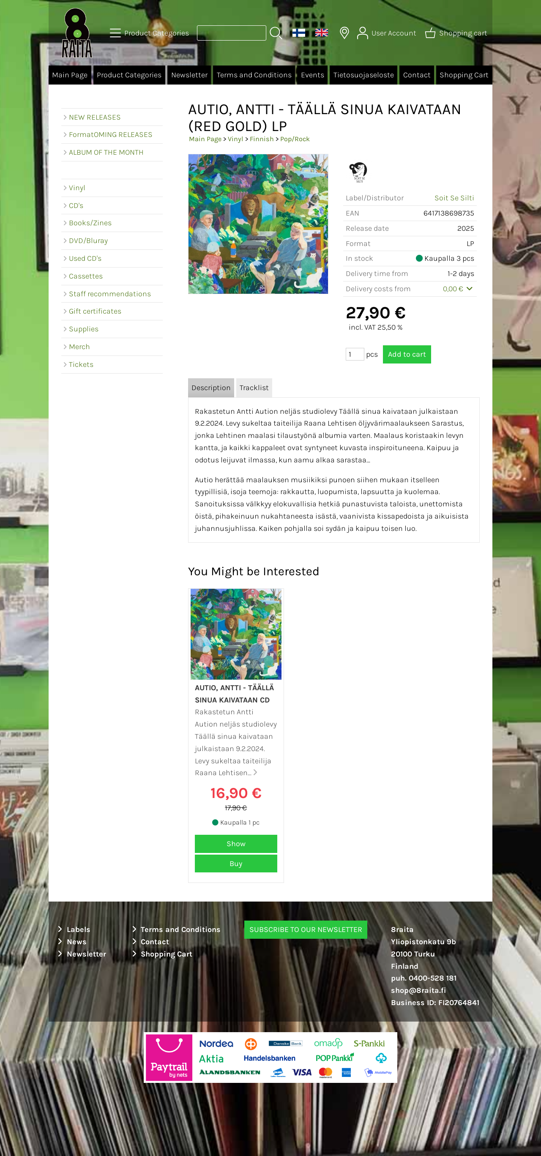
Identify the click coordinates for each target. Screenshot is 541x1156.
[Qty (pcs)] (355, 354)
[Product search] (231, 33)
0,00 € (459, 288)
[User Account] (387, 33)
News (71, 941)
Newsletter (189, 74)
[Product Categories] (150, 33)
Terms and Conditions (254, 74)
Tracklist (254, 387)
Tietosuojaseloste (363, 74)
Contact (417, 74)
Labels (72, 929)
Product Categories (129, 74)
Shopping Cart (464, 74)
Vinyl (235, 139)
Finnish (262, 139)
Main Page (69, 74)
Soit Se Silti (454, 197)
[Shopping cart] (457, 33)
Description (211, 387)
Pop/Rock (295, 139)
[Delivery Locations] (344, 33)
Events (312, 74)
